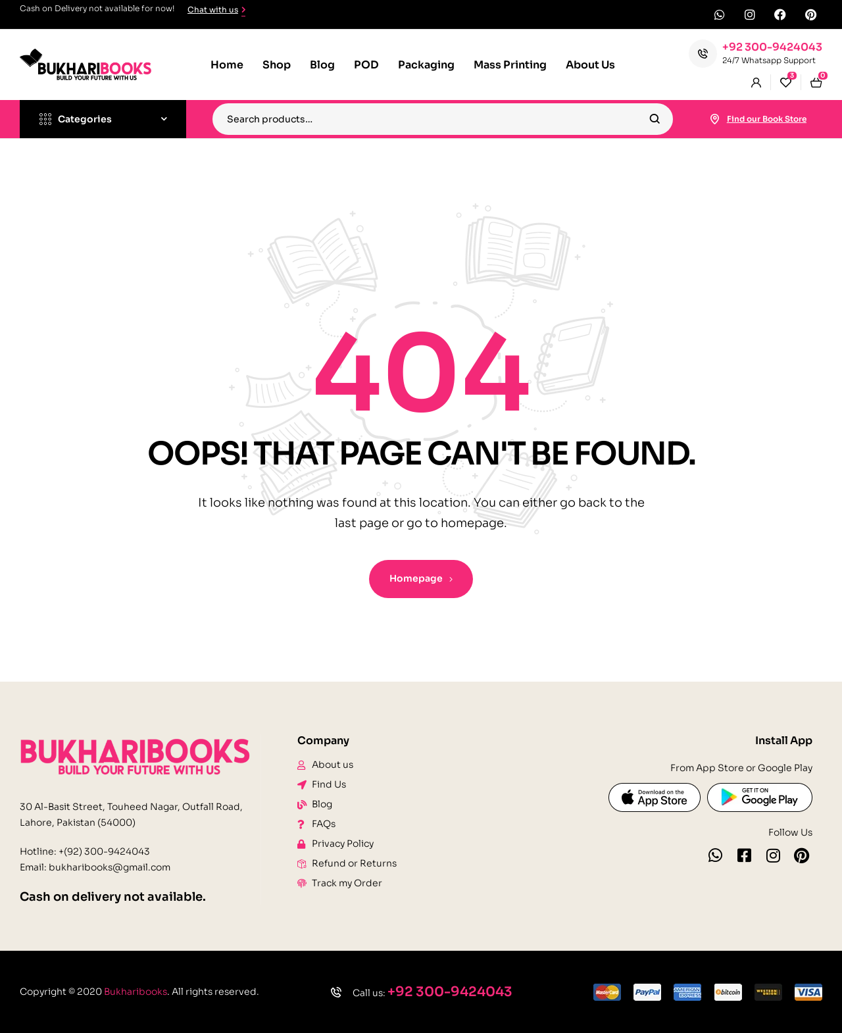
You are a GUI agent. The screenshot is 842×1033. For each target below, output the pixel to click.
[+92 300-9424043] (703, 53)
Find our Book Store (766, 119)
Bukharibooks (135, 991)
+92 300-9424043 (772, 47)
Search (655, 119)
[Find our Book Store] (715, 119)
